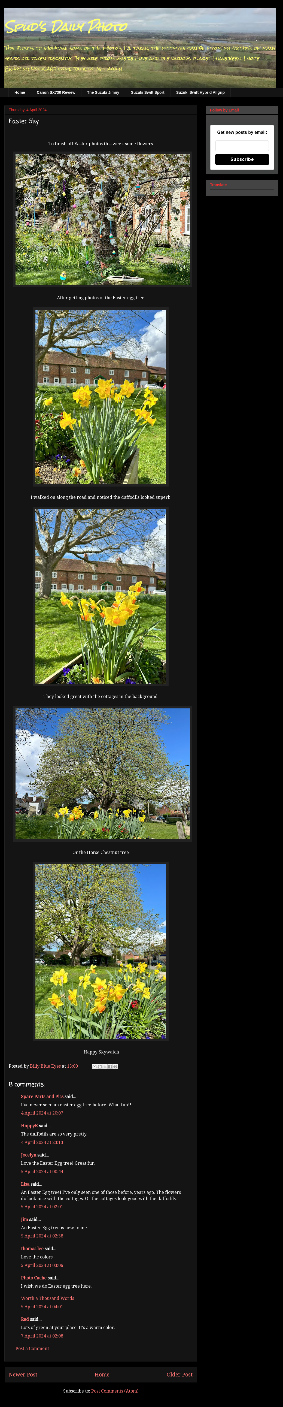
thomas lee (32, 1248)
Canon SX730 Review (56, 92)
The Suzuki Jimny (103, 92)
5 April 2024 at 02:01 (42, 1206)
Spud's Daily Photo (65, 27)
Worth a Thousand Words (47, 1298)
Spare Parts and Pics (42, 1096)
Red (25, 1319)
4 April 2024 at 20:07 (42, 1113)
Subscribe (242, 159)
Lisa (25, 1184)
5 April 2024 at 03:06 (42, 1265)
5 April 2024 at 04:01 (42, 1306)
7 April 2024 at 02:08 (42, 1336)
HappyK (29, 1125)
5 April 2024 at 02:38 (42, 1236)
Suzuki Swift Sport (148, 92)
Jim (24, 1219)
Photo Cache (34, 1278)
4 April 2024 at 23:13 (42, 1142)
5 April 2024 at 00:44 (42, 1171)
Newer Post (23, 1375)
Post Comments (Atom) (114, 1391)
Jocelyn (28, 1155)
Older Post (180, 1375)
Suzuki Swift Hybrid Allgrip (200, 92)
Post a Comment (32, 1348)
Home (19, 92)
